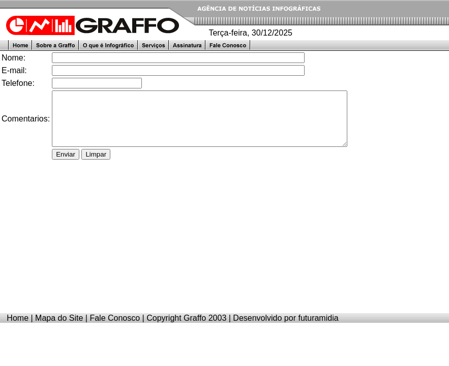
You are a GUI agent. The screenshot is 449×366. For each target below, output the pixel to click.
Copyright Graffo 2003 (186, 328)
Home (17, 328)
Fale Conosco (114, 328)
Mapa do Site (59, 328)
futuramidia (318, 328)
